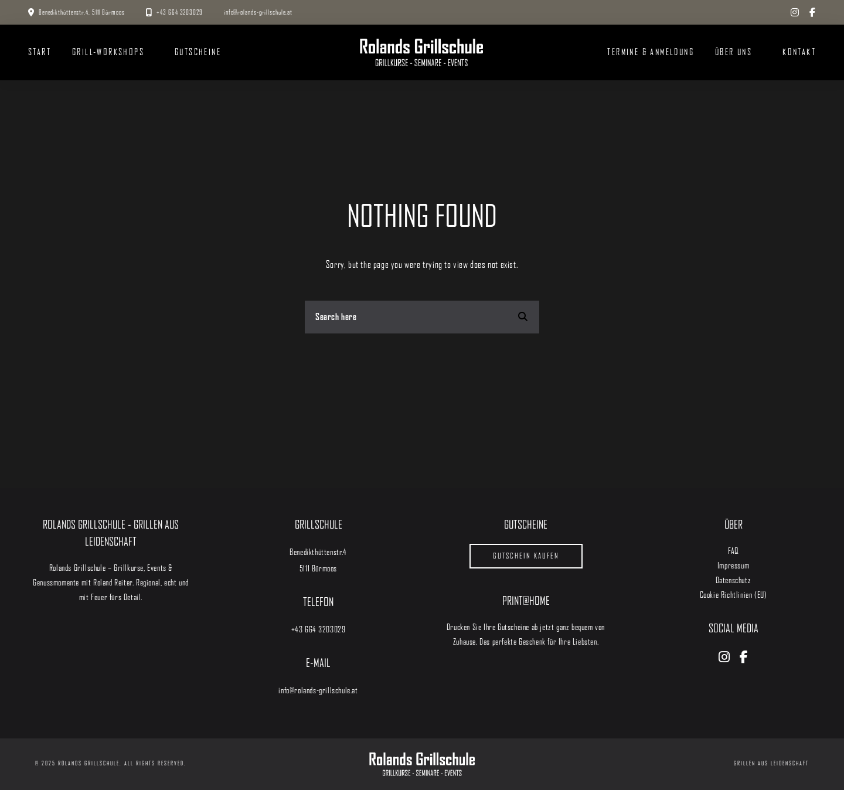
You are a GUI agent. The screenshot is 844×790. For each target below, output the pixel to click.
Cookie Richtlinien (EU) (733, 595)
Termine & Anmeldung (650, 52)
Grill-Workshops (108, 52)
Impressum (733, 565)
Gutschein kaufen (526, 555)
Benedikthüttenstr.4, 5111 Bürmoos (82, 12)
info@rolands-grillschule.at (258, 12)
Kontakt (799, 52)
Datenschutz (733, 580)
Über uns (733, 52)
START (39, 52)
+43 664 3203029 (178, 12)
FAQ (733, 551)
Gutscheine (198, 52)
